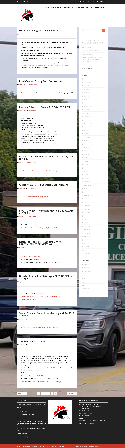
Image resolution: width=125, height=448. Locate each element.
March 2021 (86, 164)
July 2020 (85, 171)
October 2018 (87, 209)
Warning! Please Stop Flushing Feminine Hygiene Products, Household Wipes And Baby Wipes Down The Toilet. (92, 59)
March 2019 (86, 205)
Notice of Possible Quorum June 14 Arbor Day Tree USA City (46, 158)
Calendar (80, 8)
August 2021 (86, 154)
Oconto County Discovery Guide (90, 50)
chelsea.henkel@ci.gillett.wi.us (57, 382)
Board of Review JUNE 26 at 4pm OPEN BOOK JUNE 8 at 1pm (46, 277)
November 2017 (87, 236)
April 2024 (86, 92)
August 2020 (86, 168)
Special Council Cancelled (32, 341)
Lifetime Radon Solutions (23, 433)
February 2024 (87, 96)
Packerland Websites (94, 446)
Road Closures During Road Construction (41, 81)
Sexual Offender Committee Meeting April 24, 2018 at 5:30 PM (46, 314)
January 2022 (86, 140)
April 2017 (86, 250)
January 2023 (86, 120)
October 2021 (87, 147)
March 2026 (86, 79)
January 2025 (86, 86)
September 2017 (87, 240)
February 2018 (87, 229)
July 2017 (85, 243)
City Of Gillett (32, 446)
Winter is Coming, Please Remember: (39, 30)
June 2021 (86, 157)
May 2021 (86, 161)
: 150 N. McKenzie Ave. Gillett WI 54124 (94, 2)
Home (46, 8)
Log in (83, 282)
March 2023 (86, 116)
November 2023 (87, 103)
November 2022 (87, 127)
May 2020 (86, 175)
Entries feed (85, 285)
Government (56, 8)
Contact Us (100, 8)
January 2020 (86, 188)
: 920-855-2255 (23, 2)
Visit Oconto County (87, 47)
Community (68, 8)
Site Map (61, 446)
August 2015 (86, 253)
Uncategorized (87, 271)
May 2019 (86, 199)
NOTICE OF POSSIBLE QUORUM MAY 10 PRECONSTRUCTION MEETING (40, 243)
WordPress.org (85, 292)
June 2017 (86, 247)
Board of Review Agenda (28, 299)
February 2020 (87, 185)
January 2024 (86, 99)
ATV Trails (86, 264)
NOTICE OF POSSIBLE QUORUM (30, 256)
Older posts (72, 393)
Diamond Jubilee (88, 267)
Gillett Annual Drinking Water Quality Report (43, 184)
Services (89, 8)
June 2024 (86, 89)
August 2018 (86, 212)
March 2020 (86, 181)
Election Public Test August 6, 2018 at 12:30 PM (44, 107)
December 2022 (87, 123)
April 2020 (86, 178)
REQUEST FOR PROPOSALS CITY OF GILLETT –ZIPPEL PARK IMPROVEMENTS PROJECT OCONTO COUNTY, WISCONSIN (93, 42)
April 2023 (86, 113)
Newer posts (21, 393)
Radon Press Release (87, 54)
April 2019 (86, 202)
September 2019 (87, 195)
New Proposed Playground (24, 437)
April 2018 (86, 223)
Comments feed (86, 288)
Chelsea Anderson (33, 34)
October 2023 (87, 106)
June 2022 (86, 130)
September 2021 (87, 151)
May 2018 (86, 219)
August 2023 (86, 110)
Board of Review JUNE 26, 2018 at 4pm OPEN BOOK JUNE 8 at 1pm (41, 296)
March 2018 (86, 226)
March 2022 (86, 137)
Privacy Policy (41, 446)
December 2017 (87, 233)
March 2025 (86, 82)
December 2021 (87, 144)
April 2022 (86, 133)
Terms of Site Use (51, 446)
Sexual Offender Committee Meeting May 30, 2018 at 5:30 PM (46, 212)
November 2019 (87, 192)
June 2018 (86, 216)
